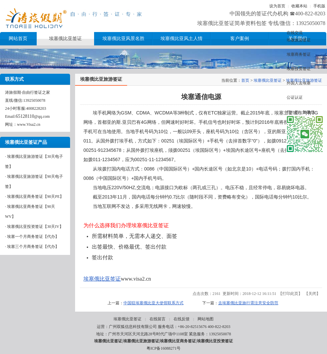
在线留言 (157, 319)
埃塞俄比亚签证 (268, 80)
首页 (245, 80)
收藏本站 (299, 6)
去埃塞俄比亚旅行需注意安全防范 (248, 303)
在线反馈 (182, 319)
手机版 (319, 6)
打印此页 (290, 293)
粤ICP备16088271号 (163, 348)
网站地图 (206, 319)
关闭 (312, 293)
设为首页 (277, 6)
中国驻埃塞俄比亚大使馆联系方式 (153, 303)
